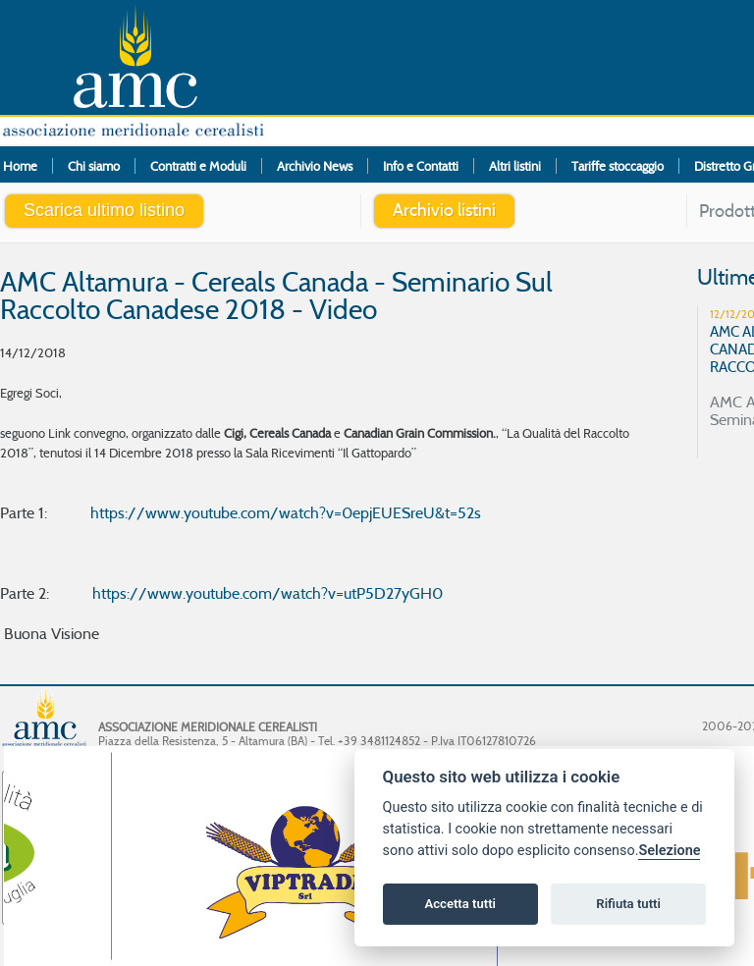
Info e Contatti (420, 166)
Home (20, 166)
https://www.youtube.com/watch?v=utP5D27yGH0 (267, 593)
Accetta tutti (460, 903)
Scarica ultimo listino (104, 210)
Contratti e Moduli (198, 166)
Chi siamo (94, 166)
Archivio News (314, 166)
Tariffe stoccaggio (617, 166)
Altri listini (515, 166)
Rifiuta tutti (628, 903)
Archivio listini (444, 210)
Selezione (669, 850)
